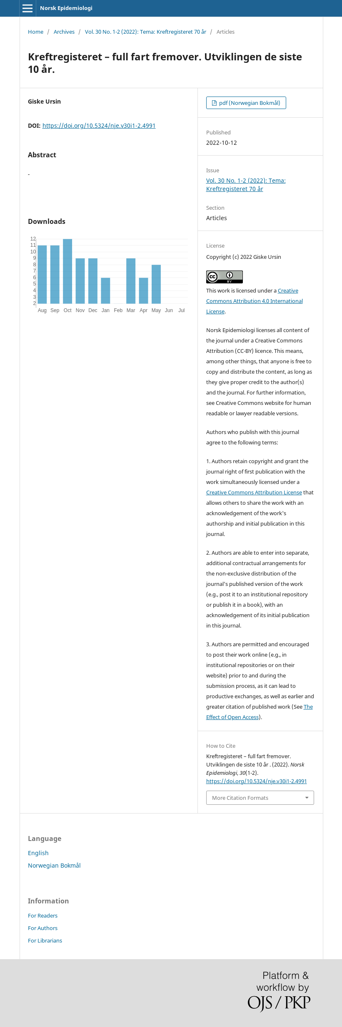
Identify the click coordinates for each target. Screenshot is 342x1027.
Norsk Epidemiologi (66, 8)
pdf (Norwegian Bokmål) (249, 103)
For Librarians (45, 940)
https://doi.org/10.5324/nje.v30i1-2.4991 (99, 125)
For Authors (42, 928)
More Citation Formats (240, 797)
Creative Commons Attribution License (254, 492)
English (38, 853)
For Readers (42, 915)
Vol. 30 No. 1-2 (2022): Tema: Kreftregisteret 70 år (145, 31)
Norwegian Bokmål (54, 865)
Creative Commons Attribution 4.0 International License (254, 301)
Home (35, 31)
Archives (64, 31)
